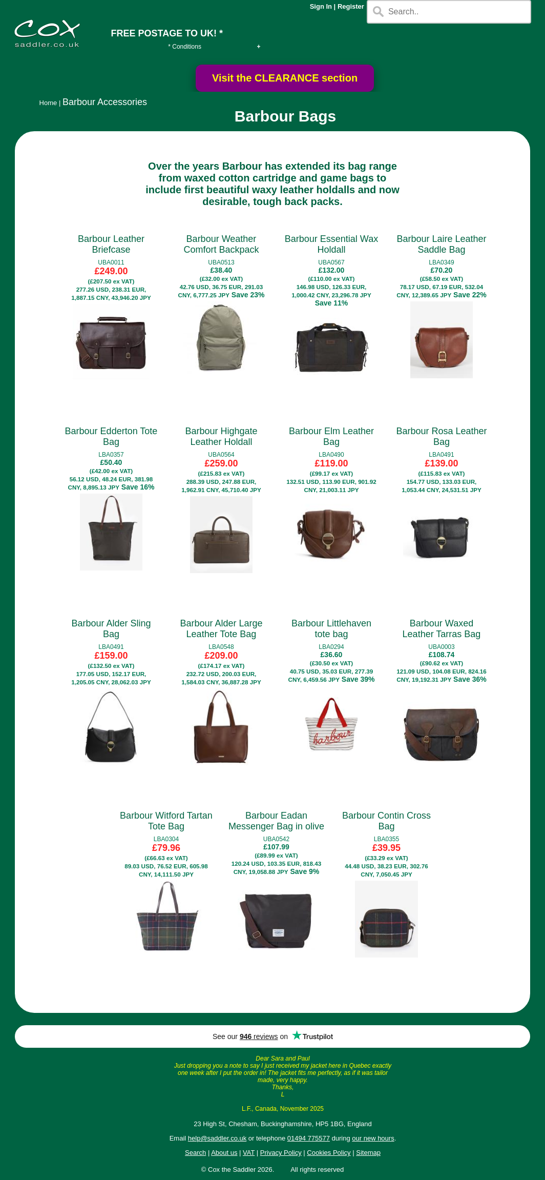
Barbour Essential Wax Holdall (331, 244)
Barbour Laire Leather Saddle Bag (441, 244)
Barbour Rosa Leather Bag (441, 436)
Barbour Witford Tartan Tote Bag (166, 820)
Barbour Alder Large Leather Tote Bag (221, 628)
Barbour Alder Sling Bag (111, 628)
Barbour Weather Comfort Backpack (221, 244)
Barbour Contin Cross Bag (386, 820)
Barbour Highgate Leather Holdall (221, 436)
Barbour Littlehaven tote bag (331, 628)
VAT (249, 1152)
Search (195, 1152)
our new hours (373, 1138)
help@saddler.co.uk (217, 1138)
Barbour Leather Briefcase (111, 244)
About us (224, 1152)
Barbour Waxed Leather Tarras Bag (442, 628)
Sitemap (368, 1152)
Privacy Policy (281, 1152)
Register (351, 6)
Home (48, 103)
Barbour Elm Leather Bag (331, 436)
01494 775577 (308, 1138)
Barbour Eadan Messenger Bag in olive (276, 820)
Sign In (321, 6)
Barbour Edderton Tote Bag (111, 436)
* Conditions (184, 46)
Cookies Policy (328, 1152)
